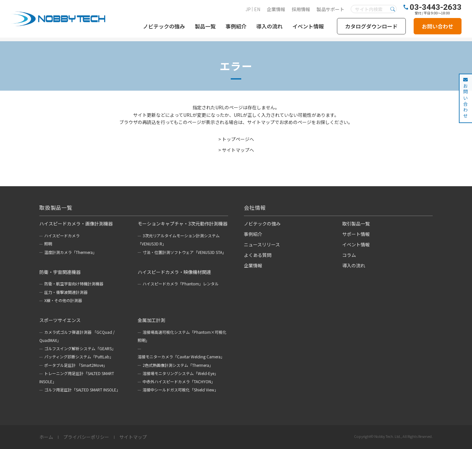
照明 (48, 243)
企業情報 (276, 9)
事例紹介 (236, 26)
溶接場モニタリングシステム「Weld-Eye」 (180, 373)
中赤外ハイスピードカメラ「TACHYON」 (179, 381)
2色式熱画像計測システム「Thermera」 (178, 365)
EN (257, 9)
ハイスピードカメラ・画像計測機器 (76, 223)
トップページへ (238, 139)
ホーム (46, 437)
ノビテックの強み (164, 26)
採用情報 (301, 9)
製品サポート (330, 9)
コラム (349, 255)
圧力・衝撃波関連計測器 (66, 292)
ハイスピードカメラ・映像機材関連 (174, 272)
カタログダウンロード (371, 26)
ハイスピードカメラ (62, 235)
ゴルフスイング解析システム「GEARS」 (80, 348)
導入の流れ (269, 26)
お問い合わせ (437, 26)
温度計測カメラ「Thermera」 (70, 252)
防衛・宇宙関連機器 (60, 272)
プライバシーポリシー (86, 437)
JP (248, 9)
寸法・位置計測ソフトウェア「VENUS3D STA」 (184, 252)
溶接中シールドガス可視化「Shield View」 (180, 389)
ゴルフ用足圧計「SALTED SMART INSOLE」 (82, 389)
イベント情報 (308, 26)
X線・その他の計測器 (63, 300)
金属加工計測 (151, 320)
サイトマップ (133, 437)
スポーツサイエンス (60, 320)
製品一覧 (205, 26)
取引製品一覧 (356, 223)
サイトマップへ (238, 150)
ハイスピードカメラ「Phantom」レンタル (181, 283)
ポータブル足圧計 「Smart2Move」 (75, 365)
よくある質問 (257, 255)
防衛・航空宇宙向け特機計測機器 (73, 283)
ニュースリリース (262, 244)
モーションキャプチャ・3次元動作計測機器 (182, 223)
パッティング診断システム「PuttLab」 (78, 356)
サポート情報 (356, 234)
